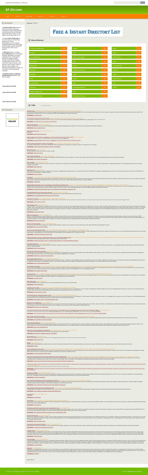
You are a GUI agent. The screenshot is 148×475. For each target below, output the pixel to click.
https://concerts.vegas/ (32, 204)
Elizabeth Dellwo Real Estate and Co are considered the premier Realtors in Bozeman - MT (48, 184)
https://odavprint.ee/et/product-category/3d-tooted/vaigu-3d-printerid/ (42, 380)
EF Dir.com (14, 9)
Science (114, 61)
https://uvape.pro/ (31, 169)
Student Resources (117, 78)
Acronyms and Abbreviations (37, 48)
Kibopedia (29, 448)
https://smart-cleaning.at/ (32, 243)
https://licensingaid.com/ (32, 124)
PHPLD (37, 471)
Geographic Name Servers (79, 70)
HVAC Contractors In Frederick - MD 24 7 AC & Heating (40, 143)
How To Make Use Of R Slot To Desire (36, 316)
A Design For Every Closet (33, 287)
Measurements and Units (79, 87)
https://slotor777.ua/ (31, 336)
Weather (115, 87)
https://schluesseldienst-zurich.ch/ (34, 258)
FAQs (74, 52)
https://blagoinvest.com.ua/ (33, 130)
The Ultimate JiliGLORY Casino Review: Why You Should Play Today (43, 407)
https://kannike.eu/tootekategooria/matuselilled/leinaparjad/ (40, 387)
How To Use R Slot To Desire (33, 223)
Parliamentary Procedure (79, 96)
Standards (115, 70)
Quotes (114, 52)
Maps (74, 83)
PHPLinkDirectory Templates (134, 471)
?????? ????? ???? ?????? (32, 198)
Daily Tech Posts (31, 162)
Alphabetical (48, 105)
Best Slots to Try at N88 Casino (34, 302)
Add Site (17, 16)
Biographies (33, 70)
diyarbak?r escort (31, 110)
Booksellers (33, 74)
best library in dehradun (32, 372)
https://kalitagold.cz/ (31, 281)
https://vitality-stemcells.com (33, 156)
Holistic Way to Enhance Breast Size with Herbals (38, 330)
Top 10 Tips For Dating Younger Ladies (36, 229)
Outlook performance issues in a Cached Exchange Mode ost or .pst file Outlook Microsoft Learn (49, 237)
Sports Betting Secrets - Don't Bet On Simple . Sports (39, 295)
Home (7, 16)
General (75, 65)
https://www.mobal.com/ (32, 214)
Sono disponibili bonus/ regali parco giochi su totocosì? (39, 192)
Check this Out (30, 400)
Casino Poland (30, 394)
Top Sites (40, 16)
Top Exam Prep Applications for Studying (36, 424)
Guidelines (52, 16)
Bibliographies (33, 65)
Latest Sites (29, 16)
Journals (75, 78)
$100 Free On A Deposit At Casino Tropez (36, 251)
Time (114, 83)
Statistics (115, 74)
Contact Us (64, 16)
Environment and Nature (36, 96)
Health (74, 74)
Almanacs (32, 52)
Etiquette (75, 48)
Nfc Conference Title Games (33, 266)
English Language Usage (36, 91)
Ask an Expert (33, 61)
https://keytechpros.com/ (32, 415)
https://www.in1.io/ (31, 149)
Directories (32, 87)
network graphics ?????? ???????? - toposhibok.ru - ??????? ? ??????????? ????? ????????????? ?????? (50, 137)
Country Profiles (34, 83)
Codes (31, 78)
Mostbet (29, 342)
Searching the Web (117, 65)
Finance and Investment (78, 57)
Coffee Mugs (30, 177)
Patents (114, 48)
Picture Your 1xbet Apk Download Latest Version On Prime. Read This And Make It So (47, 356)
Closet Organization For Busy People (35, 349)
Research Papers (117, 57)
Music (74, 91)
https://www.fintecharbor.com (33, 322)
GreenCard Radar (31, 439)
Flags (74, 61)
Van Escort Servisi (31, 273)
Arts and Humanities (35, 57)
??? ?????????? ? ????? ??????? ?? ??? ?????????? (38, 118)
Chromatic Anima (31, 430)
